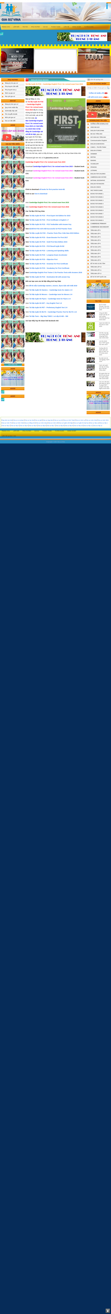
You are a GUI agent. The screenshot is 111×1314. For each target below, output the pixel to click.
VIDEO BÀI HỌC (95, 127)
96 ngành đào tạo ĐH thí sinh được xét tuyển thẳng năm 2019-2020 (104, 376)
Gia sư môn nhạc (41, 423)
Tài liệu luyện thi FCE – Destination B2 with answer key (49, 277)
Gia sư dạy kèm (48, 420)
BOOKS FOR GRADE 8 (96, 217)
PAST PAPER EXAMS (96, 190)
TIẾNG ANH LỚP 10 (95, 266)
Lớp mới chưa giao (95, 97)
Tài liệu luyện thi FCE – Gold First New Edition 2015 (48, 242)
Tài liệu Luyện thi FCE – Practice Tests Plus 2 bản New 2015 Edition (54, 233)
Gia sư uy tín (58, 420)
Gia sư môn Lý (80, 420)
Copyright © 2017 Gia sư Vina (55, 442)
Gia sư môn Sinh (103, 420)
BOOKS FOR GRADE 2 (96, 197)
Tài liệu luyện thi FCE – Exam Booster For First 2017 (48, 237)
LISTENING (93, 170)
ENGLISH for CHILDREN (97, 173)
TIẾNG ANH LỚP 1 (95, 230)
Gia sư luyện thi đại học (81, 423)
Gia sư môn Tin (7, 423)
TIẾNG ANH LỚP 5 (95, 243)
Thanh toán (55, 27)
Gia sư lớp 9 (69, 425)
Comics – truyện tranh (98, 147)
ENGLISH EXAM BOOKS (97, 143)
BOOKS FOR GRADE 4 (96, 203)
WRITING (93, 157)
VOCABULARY (94, 163)
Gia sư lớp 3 (15, 425)
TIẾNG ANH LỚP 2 (95, 233)
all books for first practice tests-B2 (52, 189)
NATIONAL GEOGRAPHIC (97, 180)
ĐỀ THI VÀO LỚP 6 (95, 247)
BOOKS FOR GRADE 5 (96, 207)
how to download (41, 194)
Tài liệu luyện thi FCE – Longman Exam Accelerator (48, 255)
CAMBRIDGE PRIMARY (98, 223)
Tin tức (25, 27)
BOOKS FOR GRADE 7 (96, 213)
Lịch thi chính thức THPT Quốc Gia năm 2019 (104, 342)
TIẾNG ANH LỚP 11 (95, 270)
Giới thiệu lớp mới (11, 111)
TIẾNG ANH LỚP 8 (95, 257)
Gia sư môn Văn (18, 423)
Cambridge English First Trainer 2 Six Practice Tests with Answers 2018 (55, 272)
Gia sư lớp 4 (24, 425)
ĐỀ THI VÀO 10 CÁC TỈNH (97, 263)
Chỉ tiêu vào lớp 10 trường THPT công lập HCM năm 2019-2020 (104, 335)
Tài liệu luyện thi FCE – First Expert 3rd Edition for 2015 (49, 216)
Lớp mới (16, 27)
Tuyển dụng (89, 27)
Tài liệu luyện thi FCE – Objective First (43, 259)
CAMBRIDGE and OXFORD (98, 177)
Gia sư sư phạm (18, 420)
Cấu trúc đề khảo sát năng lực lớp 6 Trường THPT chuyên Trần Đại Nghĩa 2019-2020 (104, 385)
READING (93, 160)
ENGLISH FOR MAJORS (97, 183)
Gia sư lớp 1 (104, 423)
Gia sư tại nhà (29, 420)
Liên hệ (66, 27)
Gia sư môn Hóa (91, 420)
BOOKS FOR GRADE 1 (96, 193)
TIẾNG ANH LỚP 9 (95, 260)
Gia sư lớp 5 (33, 425)
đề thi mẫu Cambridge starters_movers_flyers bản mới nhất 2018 (53, 286)
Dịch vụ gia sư (10, 93)
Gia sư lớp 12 (97, 425)
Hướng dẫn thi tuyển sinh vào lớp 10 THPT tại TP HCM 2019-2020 (103, 351)
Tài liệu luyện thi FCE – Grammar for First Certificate (48, 264)
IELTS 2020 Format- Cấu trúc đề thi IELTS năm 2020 (104, 307)
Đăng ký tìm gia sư (11, 83)
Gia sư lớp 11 (88, 425)
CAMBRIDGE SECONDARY (99, 227)
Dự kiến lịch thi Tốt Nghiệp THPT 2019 (104, 359)
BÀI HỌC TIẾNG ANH (96, 134)
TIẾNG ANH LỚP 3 (95, 237)
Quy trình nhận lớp (11, 107)
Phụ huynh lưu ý (10, 90)
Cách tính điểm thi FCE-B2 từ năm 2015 (104, 324)
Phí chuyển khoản (11, 114)
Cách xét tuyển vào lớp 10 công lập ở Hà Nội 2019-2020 (104, 367)
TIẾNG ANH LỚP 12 (95, 273)
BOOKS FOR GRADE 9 (96, 220)
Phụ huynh (35, 27)
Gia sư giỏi (38, 420)
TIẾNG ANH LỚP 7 (95, 253)
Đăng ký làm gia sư (11, 104)
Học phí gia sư (10, 96)
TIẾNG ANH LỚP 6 (95, 250)
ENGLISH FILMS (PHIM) (97, 130)
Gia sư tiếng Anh (29, 423)
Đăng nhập (76, 27)
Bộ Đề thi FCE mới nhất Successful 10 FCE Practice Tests (50, 229)
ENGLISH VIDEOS (95, 187)
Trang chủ (6, 27)
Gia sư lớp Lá (94, 423)
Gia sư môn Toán (69, 420)
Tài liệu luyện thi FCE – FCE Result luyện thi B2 (46, 246)
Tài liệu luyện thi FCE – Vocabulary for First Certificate (49, 268)
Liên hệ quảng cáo (96, 79)
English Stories (95, 150)
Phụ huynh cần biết (11, 86)
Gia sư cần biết (10, 121)
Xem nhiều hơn (12, 364)
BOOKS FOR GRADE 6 (96, 210)
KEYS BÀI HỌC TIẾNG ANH (98, 137)
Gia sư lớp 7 (51, 425)
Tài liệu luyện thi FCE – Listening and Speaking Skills (49, 251)
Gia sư (45, 27)
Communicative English (98, 140)
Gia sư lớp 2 (6, 425)
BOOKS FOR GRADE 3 (96, 200)
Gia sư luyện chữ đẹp (66, 423)
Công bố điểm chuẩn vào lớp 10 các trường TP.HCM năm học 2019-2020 (104, 316)
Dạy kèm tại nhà (7, 420)
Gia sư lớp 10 (78, 425)
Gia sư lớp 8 (60, 425)
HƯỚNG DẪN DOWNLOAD (99, 124)
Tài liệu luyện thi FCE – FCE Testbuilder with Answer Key (50, 224)
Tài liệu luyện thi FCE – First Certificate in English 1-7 (49, 220)
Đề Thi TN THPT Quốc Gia (98, 276)
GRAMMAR (93, 153)
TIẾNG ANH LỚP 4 (95, 240)
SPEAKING (93, 167)
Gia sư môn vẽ (53, 423)
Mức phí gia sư (10, 117)
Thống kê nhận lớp (96, 93)
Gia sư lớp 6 (42, 425)
